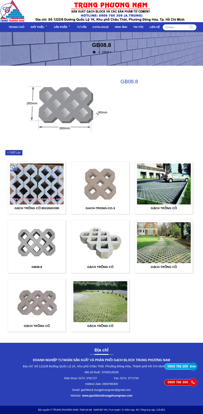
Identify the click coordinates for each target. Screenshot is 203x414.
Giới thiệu (39, 26)
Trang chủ (17, 27)
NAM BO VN (100, 409)
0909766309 (110, 384)
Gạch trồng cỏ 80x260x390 (36, 208)
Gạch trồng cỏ (164, 208)
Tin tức (138, 27)
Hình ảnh (121, 27)
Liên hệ (155, 27)
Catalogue (101, 27)
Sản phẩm (62, 26)
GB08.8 (37, 267)
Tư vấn (81, 27)
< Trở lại (13, 152)
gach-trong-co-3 (100, 208)
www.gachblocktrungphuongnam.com (107, 395)
